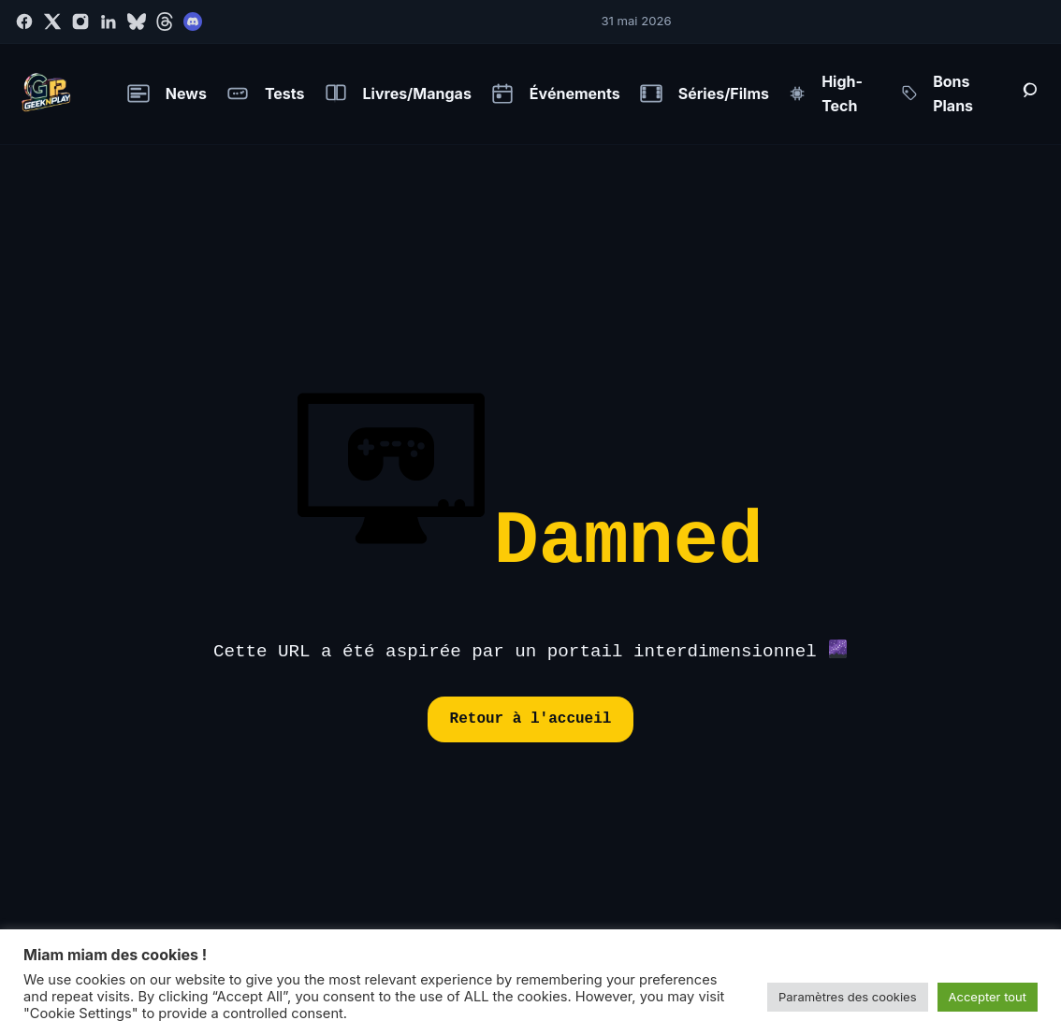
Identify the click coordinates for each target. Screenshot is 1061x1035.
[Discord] (192, 21)
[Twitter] (52, 21)
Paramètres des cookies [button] (847, 996)
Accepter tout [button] (987, 996)
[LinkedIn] (108, 21)
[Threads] (164, 21)
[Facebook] (24, 21)
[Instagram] (80, 21)
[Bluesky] (136, 21)
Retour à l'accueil (531, 719)
